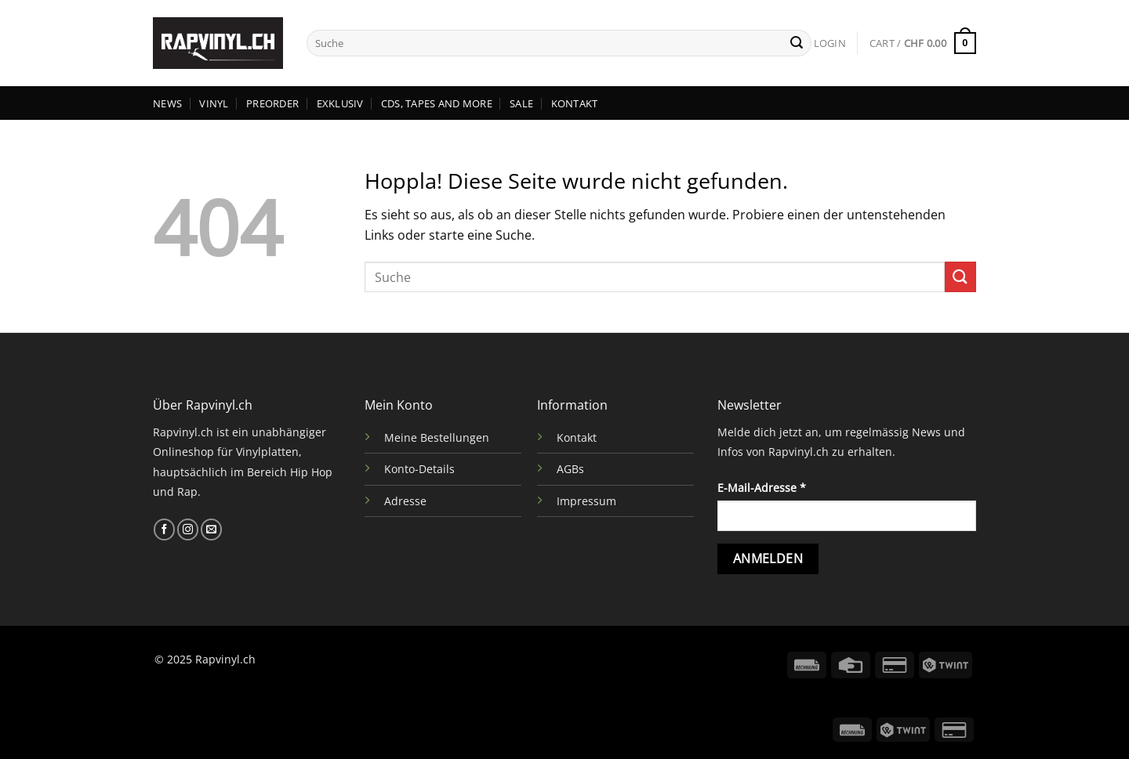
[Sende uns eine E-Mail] (211, 529)
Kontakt (577, 437)
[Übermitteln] (796, 43)
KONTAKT (574, 103)
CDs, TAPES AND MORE (436, 103)
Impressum (586, 500)
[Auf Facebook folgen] (164, 529)
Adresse (405, 500)
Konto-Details (419, 468)
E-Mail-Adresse (761, 487)
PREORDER (272, 103)
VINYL (213, 103)
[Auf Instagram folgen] (187, 529)
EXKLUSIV (340, 103)
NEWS (167, 103)
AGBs (570, 468)
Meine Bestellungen (436, 437)
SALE (521, 103)
